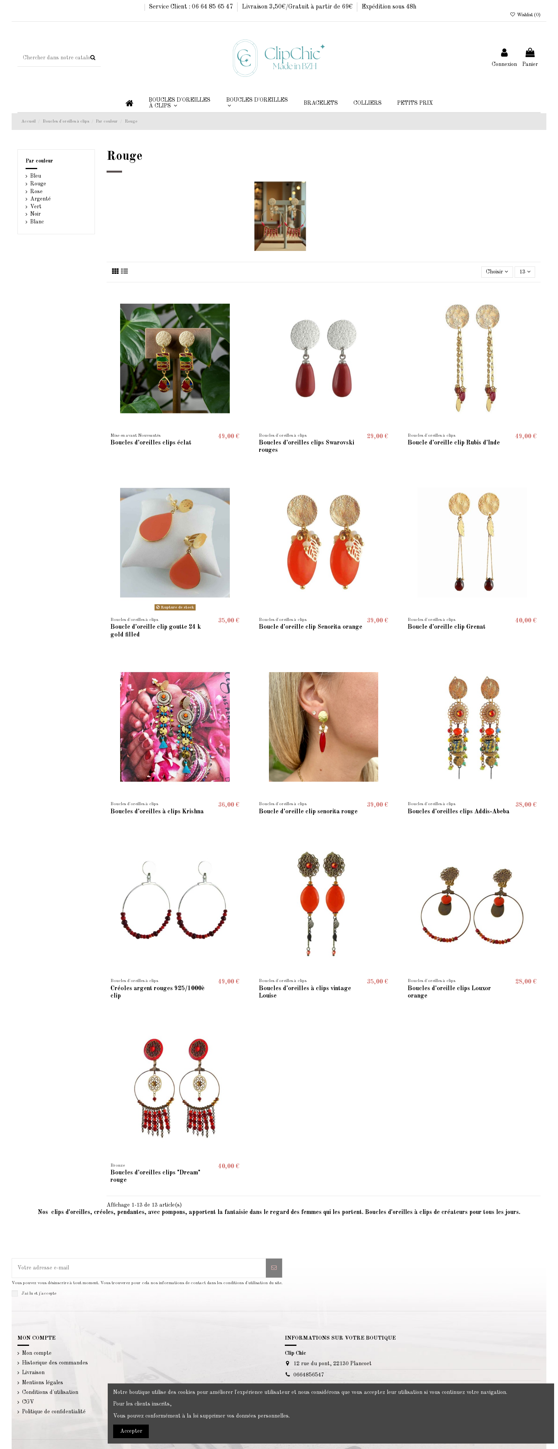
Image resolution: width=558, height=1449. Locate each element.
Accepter (131, 1431)
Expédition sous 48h (389, 7)
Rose (36, 191)
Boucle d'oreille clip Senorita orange (310, 627)
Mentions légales (42, 1382)
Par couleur (39, 161)
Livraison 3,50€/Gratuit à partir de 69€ (298, 7)
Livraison (33, 1372)
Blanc (37, 222)
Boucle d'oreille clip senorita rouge (308, 812)
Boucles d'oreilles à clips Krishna (157, 812)
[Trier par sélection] (497, 272)
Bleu (35, 176)
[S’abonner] (274, 1268)
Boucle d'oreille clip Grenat (447, 627)
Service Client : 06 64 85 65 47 (191, 7)
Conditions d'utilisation (50, 1392)
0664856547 (308, 1375)
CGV (28, 1402)
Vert (35, 206)
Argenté (40, 199)
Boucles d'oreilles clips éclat (150, 443)
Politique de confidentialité (54, 1411)
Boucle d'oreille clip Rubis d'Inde (454, 443)
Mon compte (37, 1353)
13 (524, 272)
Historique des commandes (55, 1363)
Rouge (38, 184)
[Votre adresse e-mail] (139, 1268)
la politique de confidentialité (84, 1293)
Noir (35, 214)
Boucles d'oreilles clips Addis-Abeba (459, 812)
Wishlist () (525, 15)
